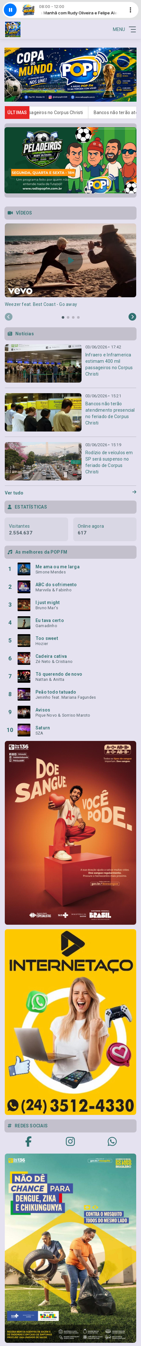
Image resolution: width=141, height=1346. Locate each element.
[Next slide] (132, 317)
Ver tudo (70, 493)
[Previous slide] (8, 317)
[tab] (63, 317)
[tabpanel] (70, 265)
